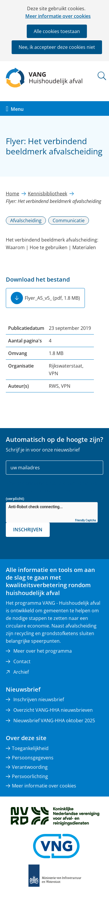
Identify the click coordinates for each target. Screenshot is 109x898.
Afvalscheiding (26, 220)
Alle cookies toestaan (57, 31)
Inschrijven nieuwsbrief (38, 699)
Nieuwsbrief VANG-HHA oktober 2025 (54, 720)
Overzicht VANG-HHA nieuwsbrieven (53, 710)
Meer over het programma (42, 651)
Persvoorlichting (30, 776)
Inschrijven (27, 529)
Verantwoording (30, 767)
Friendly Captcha (85, 520)
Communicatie (69, 220)
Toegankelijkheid (30, 748)
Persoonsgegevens (32, 757)
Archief (21, 672)
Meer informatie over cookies (58, 16)
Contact (22, 661)
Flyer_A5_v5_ (52, 298)
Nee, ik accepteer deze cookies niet (57, 47)
